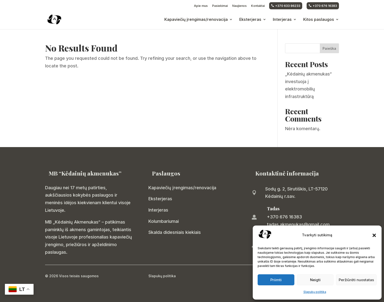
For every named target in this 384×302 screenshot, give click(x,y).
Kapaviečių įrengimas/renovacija (196, 20)
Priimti (276, 279)
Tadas (273, 209)
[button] (374, 235)
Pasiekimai (220, 6)
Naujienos (239, 6)
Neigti (315, 279)
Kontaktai (258, 6)
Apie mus (201, 6)
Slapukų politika (314, 292)
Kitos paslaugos (318, 20)
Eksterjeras (250, 20)
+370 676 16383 (323, 5)
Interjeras (282, 20)
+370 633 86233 (285, 5)
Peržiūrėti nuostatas (356, 279)
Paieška (329, 48)
